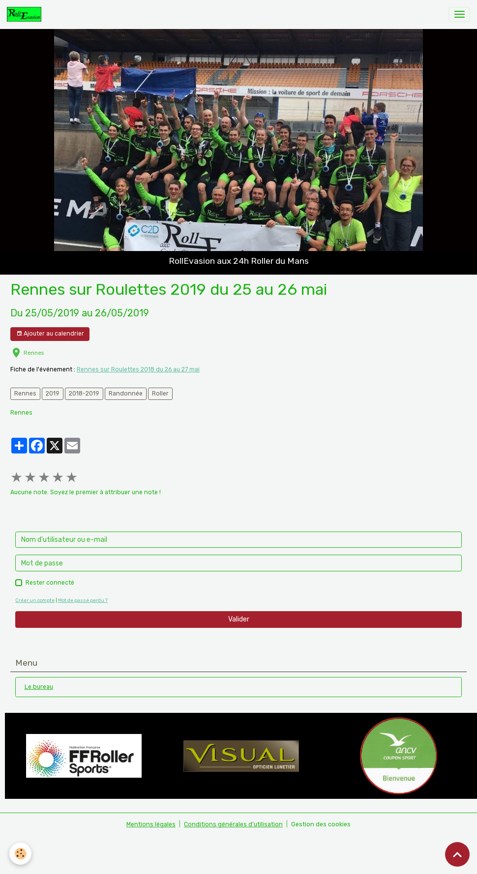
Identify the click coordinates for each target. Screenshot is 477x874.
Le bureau (39, 686)
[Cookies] (21, 854)
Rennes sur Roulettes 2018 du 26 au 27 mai (138, 369)
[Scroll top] (457, 854)
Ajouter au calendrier (50, 334)
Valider (238, 619)
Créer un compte (35, 600)
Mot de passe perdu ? (83, 600)
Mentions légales (151, 824)
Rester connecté (50, 582)
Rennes (25, 393)
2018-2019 (84, 393)
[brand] (26, 14)
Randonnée (126, 393)
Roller (160, 393)
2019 (53, 393)
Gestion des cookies (321, 824)
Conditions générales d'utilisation (233, 824)
